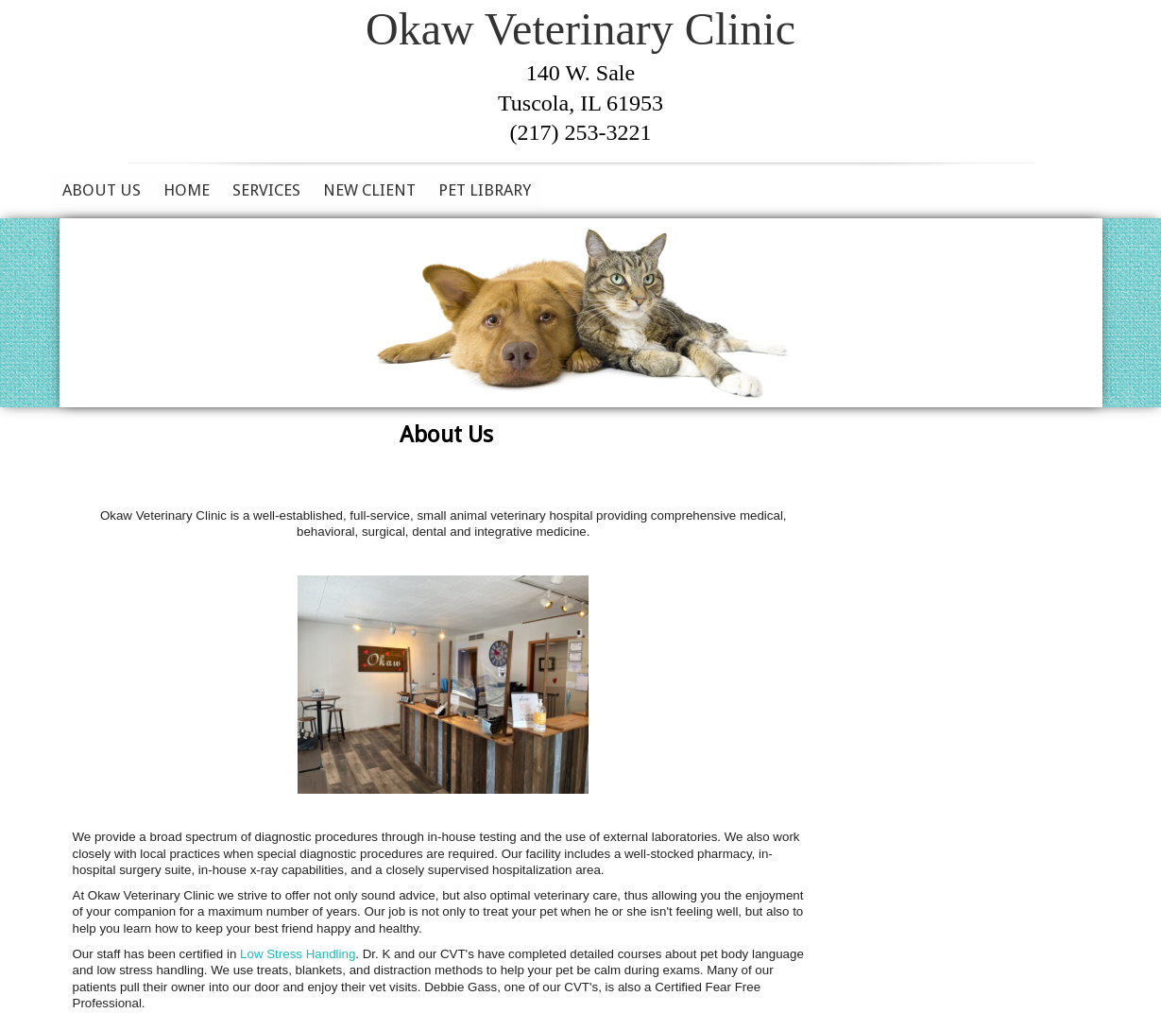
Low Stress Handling (297, 954)
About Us (101, 189)
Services (266, 189)
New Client (369, 189)
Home (186, 189)
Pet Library (484, 189)
